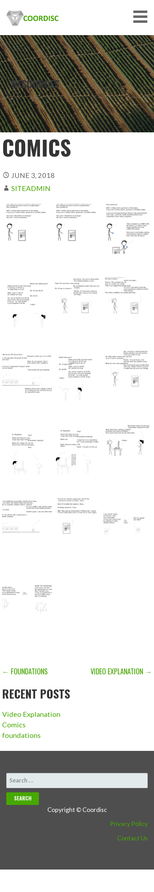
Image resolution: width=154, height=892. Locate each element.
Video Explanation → (121, 671)
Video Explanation (31, 714)
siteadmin (31, 188)
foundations (21, 735)
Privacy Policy (129, 823)
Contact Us (132, 838)
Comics (14, 724)
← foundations (25, 671)
